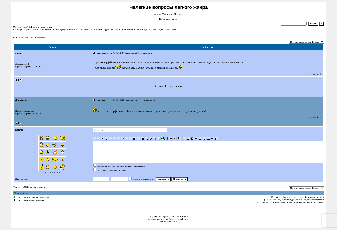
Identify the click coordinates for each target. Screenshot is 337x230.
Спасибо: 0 (315, 74)
